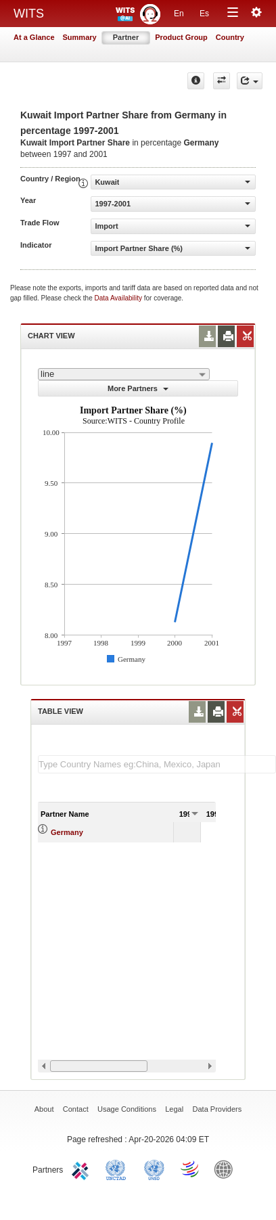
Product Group (181, 37)
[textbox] (157, 764)
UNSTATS (154, 1168)
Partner (126, 37)
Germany (67, 832)
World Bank (226, 1168)
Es (204, 13)
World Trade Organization (190, 1168)
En (179, 13)
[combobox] (124, 374)
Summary (80, 37)
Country (230, 37)
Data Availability (119, 298)
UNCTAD (118, 1168)
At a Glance (34, 37)
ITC (82, 1168)
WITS (29, 13)
